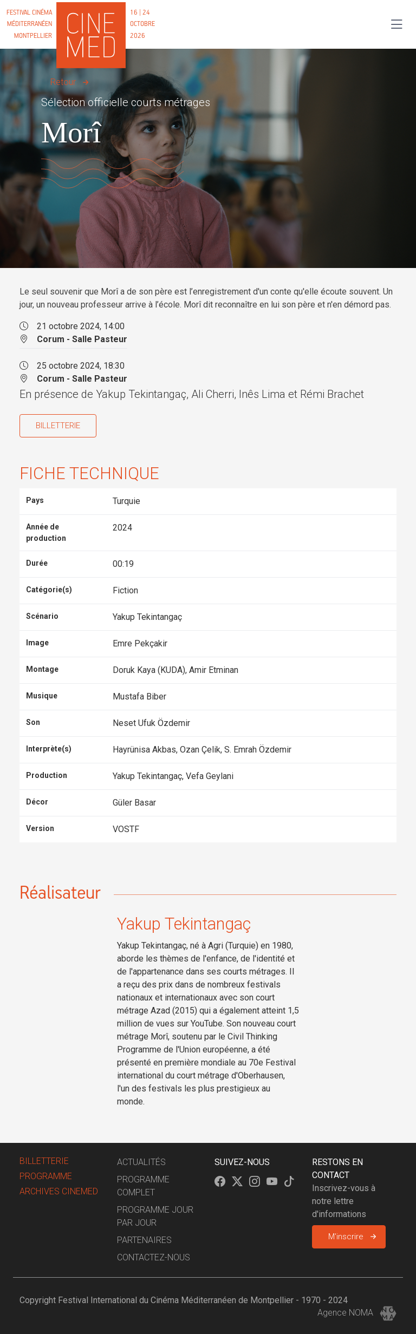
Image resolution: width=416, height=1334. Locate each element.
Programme (46, 1176)
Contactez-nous (153, 1257)
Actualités (141, 1162)
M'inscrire (345, 1236)
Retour (63, 82)
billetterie (44, 1161)
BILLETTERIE (58, 425)
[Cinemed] (82, 24)
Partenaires (144, 1240)
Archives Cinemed (59, 1191)
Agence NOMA (357, 1312)
